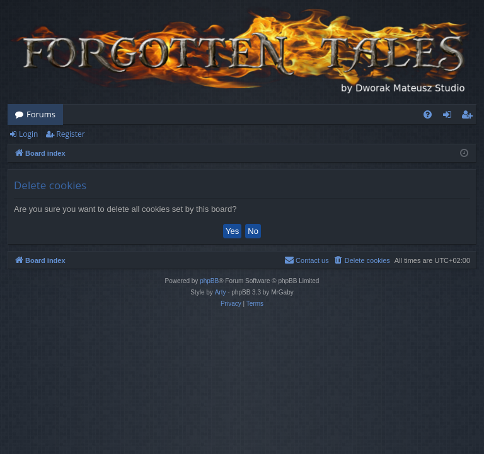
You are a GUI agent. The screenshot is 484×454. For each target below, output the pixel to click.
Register (70, 134)
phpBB (209, 280)
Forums (40, 114)
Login (28, 134)
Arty (220, 292)
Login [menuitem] (449, 116)
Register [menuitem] (469, 116)
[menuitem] (427, 114)
